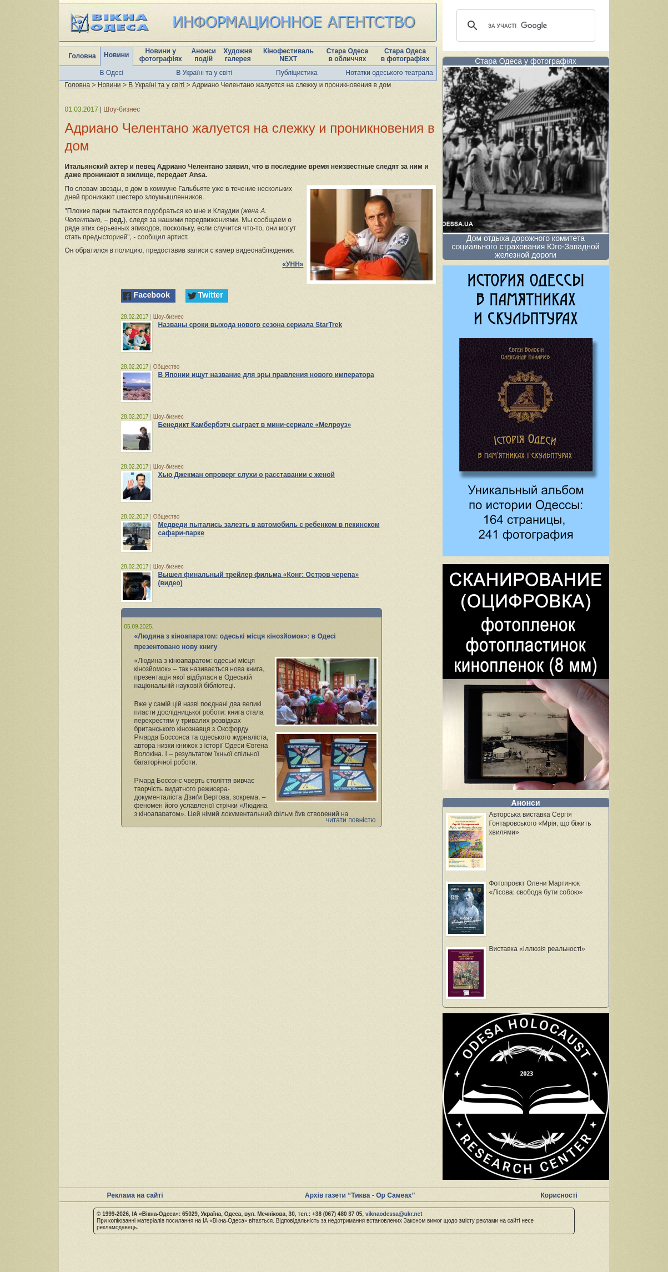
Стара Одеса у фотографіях (525, 61)
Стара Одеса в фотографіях (405, 55)
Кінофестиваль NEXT (288, 55)
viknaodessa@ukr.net (394, 1214)
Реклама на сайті (135, 1195)
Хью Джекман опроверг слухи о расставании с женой (246, 475)
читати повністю (351, 820)
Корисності (559, 1195)
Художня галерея (237, 55)
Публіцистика (297, 73)
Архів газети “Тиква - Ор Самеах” (360, 1195)
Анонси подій (203, 55)
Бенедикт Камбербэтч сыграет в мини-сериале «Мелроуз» (254, 425)
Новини (116, 55)
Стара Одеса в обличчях (347, 55)
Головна (82, 56)
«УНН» (292, 264)
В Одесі (112, 73)
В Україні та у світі (204, 73)
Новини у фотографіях (160, 55)
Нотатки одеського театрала (389, 73)
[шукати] (524, 25)
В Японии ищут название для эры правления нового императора (266, 375)
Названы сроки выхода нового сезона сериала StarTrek (250, 325)
